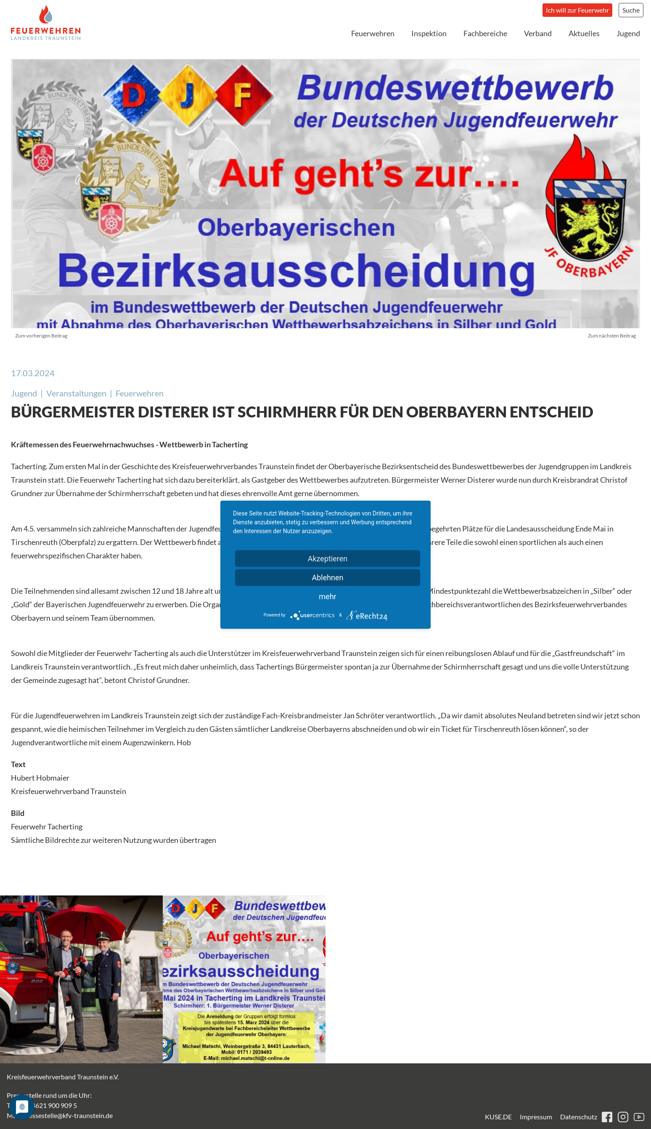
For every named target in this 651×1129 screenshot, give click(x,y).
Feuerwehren (372, 33)
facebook (607, 1117)
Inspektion (429, 33)
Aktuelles (584, 33)
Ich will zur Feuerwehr (577, 10)
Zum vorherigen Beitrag (41, 335)
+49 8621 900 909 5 (48, 1105)
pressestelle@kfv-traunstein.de (68, 1115)
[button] (81, 979)
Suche (631, 10)
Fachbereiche (485, 33)
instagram (623, 1117)
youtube (639, 1117)
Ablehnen (327, 577)
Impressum (536, 1117)
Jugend (628, 33)
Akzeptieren (328, 558)
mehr (327, 596)
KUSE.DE (498, 1117)
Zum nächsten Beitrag (612, 335)
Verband (538, 33)
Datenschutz (578, 1117)
